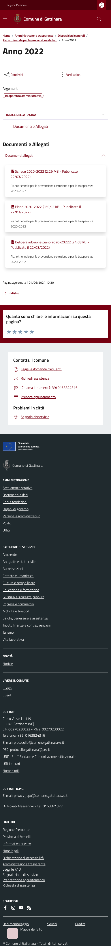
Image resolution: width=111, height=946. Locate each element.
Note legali (11, 850)
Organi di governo (15, 509)
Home (6, 35)
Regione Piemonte (17, 5)
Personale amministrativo (21, 516)
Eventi (7, 695)
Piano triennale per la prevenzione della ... (30, 40)
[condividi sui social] (13, 74)
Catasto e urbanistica (18, 575)
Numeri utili (11, 770)
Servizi (52, 924)
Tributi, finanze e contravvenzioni (27, 625)
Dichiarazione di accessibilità (23, 857)
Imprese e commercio (18, 604)
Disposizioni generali (71, 35)
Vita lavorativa (13, 639)
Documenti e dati (15, 494)
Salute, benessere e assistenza (25, 618)
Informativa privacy (17, 843)
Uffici (6, 530)
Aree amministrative (17, 487)
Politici (7, 523)
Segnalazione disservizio (20, 874)
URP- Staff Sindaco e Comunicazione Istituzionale (39, 756)
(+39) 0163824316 (31, 735)
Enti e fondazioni (15, 502)
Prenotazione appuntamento (24, 880)
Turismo (8, 632)
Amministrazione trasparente (34, 35)
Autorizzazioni (13, 568)
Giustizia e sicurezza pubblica (23, 597)
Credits (80, 924)
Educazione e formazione (21, 589)
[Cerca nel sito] (97, 19)
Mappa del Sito (31, 929)
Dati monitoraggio (16, 924)
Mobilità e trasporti (16, 611)
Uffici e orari (11, 763)
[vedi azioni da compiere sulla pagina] (70, 74)
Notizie (8, 663)
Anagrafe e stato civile (19, 561)
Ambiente (10, 554)
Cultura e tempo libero (19, 582)
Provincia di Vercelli (16, 836)
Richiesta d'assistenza (19, 885)
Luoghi (7, 688)
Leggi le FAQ (12, 869)
